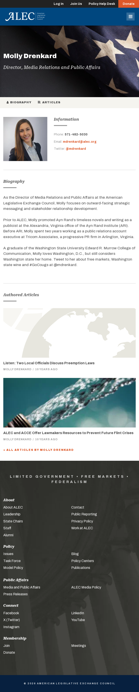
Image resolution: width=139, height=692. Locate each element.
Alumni (8, 535)
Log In (59, 4)
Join (6, 646)
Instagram (11, 627)
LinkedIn (77, 613)
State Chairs (13, 521)
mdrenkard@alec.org (80, 141)
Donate (129, 4)
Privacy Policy (82, 521)
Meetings (78, 646)
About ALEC (13, 507)
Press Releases (15, 594)
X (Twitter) (11, 620)
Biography (19, 102)
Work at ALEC (82, 528)
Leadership (11, 514)
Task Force (12, 561)
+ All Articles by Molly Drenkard (38, 449)
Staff (7, 528)
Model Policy (13, 568)
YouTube (78, 620)
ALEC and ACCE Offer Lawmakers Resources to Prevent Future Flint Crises (68, 433)
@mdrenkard (76, 148)
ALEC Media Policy (86, 587)
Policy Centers (82, 561)
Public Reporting (84, 514)
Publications (80, 568)
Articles (49, 102)
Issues (8, 554)
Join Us (76, 4)
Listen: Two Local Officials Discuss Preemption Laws (49, 363)
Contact (77, 507)
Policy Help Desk (102, 4)
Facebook (11, 613)
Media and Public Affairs (21, 587)
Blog (75, 554)
